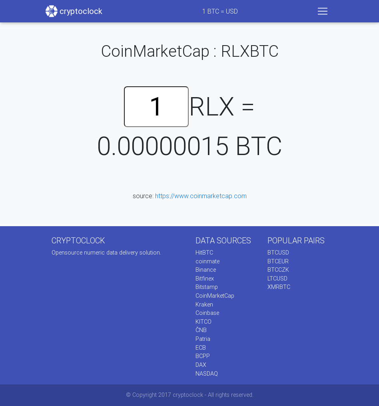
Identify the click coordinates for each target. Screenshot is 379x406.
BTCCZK (278, 269)
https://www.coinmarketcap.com (201, 196)
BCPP (202, 356)
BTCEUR (278, 261)
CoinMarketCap (214, 295)
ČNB (201, 330)
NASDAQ (206, 373)
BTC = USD (220, 11)
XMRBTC (278, 287)
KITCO (203, 321)
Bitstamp (206, 287)
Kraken (204, 304)
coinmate (207, 261)
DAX (200, 364)
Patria (202, 338)
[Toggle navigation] (322, 11)
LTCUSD (277, 278)
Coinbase (207, 312)
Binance (205, 269)
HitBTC (204, 252)
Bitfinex (204, 278)
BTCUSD (278, 252)
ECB (200, 347)
